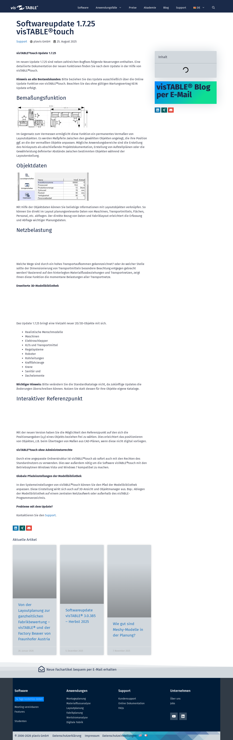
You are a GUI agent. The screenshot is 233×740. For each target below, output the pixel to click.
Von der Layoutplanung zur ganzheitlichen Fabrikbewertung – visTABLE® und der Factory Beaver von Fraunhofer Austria (34, 621)
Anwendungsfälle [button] (110, 8)
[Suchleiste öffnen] (213, 8)
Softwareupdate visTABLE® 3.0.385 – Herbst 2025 (81, 616)
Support (181, 7)
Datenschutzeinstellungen (119, 735)
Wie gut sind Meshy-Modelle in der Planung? (128, 629)
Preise (133, 7)
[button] (199, 8)
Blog (166, 7)
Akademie (150, 7)
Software (83, 7)
